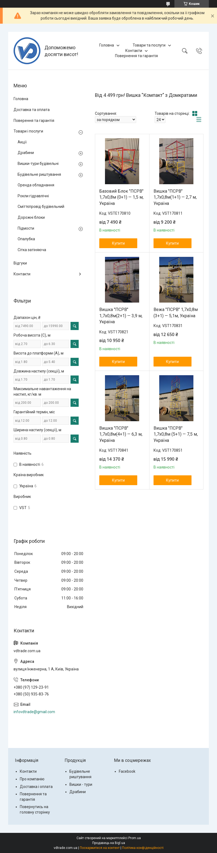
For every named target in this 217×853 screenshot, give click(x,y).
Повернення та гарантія (136, 56)
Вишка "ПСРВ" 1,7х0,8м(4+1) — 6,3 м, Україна (120, 434)
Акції (22, 142)
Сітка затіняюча (32, 250)
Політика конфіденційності (143, 848)
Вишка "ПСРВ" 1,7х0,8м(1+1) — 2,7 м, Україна (175, 197)
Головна (106, 45)
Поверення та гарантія (34, 120)
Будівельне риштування (39, 174)
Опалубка (26, 239)
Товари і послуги (28, 131)
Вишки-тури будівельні (38, 163)
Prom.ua (134, 838)
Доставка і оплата (36, 786)
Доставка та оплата (32, 109)
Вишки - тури (80, 784)
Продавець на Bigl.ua (108, 843)
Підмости (26, 228)
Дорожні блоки (31, 217)
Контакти (133, 50)
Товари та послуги (149, 45)
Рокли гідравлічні (33, 196)
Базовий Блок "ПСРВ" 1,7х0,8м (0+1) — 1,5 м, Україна (121, 197)
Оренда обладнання (36, 185)
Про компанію (32, 779)
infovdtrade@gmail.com (34, 712)
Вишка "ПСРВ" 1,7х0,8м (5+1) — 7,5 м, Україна (176, 434)
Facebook (127, 771)
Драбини (26, 152)
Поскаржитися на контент (100, 848)
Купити (118, 243)
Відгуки (20, 263)
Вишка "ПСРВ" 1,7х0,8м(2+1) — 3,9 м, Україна (120, 315)
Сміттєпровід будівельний (41, 206)
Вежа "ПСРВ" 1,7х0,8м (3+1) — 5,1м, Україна (176, 312)
